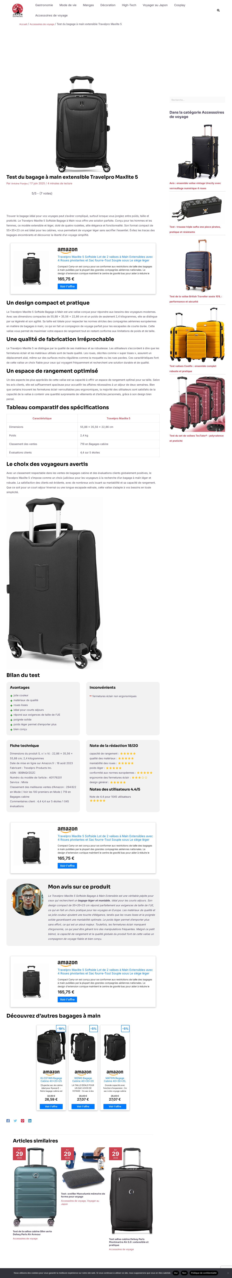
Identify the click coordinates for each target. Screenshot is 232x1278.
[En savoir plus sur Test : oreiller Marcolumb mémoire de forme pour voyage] (83, 1168)
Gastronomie (44, 5)
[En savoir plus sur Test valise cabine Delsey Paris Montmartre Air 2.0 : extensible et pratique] (131, 1191)
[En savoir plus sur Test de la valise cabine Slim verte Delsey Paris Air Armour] (35, 1187)
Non (184, 1273)
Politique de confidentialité (204, 1273)
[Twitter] (15, 1120)
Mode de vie (67, 5)
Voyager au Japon (151, 5)
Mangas (86, 5)
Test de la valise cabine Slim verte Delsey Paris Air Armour (32, 1233)
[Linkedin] (29, 1120)
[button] (218, 10)
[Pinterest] (22, 1120)
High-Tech (126, 5)
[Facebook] (8, 1120)
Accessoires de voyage (51, 15)
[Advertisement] (116, 51)
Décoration (105, 5)
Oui (176, 1273)
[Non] (228, 1273)
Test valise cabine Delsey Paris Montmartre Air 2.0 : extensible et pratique (129, 1242)
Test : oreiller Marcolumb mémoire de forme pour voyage (83, 1195)
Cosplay (175, 5)
